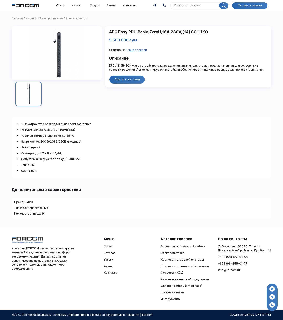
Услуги (94, 5)
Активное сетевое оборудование (185, 279)
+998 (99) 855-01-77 (232, 263)
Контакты (129, 5)
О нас (60, 5)
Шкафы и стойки (172, 292)
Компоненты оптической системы (185, 266)
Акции (111, 5)
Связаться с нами (127, 79)
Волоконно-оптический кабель (183, 246)
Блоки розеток (136, 50)
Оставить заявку (250, 5)
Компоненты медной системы (182, 259)
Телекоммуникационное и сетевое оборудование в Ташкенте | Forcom (102, 315)
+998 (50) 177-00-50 (233, 257)
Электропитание (172, 253)
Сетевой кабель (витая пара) (181, 286)
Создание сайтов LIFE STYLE (250, 314)
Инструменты (170, 299)
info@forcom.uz (229, 270)
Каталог (77, 5)
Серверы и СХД (172, 272)
